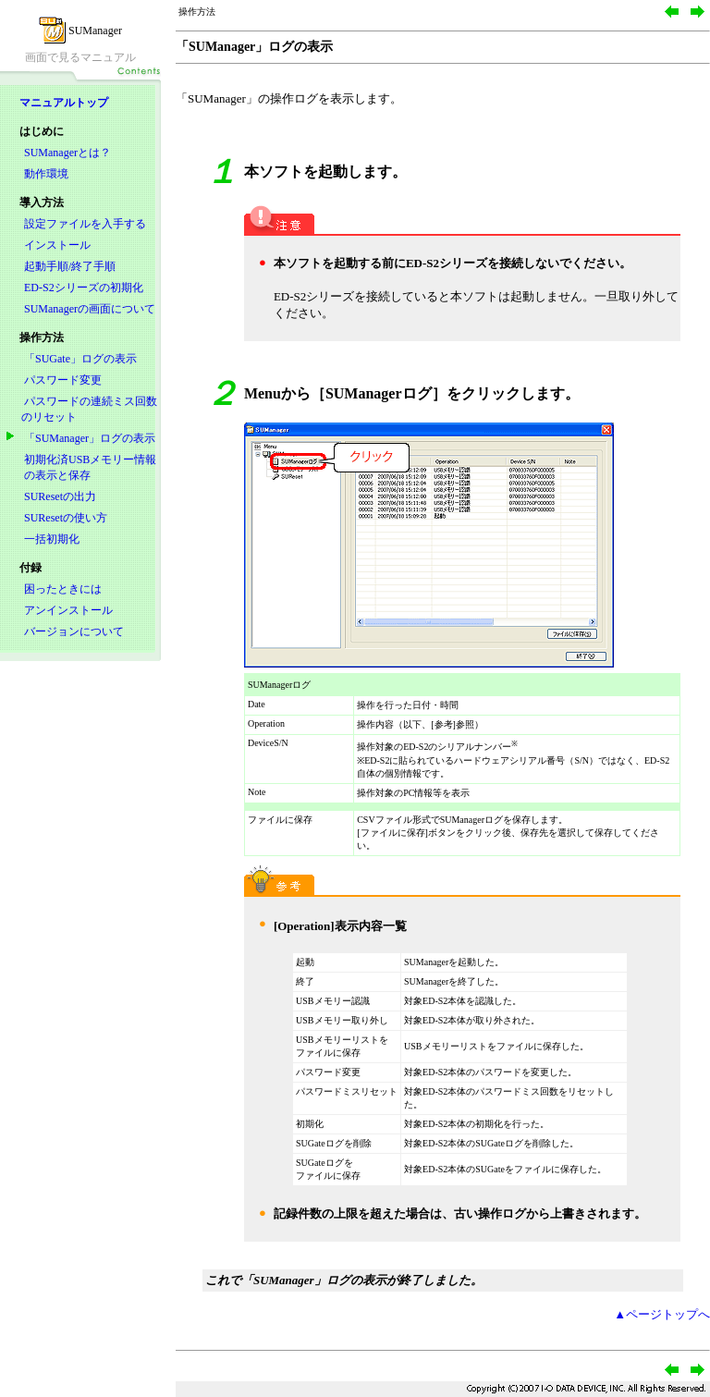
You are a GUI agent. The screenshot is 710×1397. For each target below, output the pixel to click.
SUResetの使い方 (65, 517)
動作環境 (46, 173)
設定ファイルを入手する (85, 223)
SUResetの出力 (60, 496)
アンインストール (68, 610)
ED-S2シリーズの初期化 (83, 287)
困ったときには (63, 588)
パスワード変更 (63, 380)
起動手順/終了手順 (70, 266)
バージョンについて (74, 631)
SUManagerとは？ (67, 152)
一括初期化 (52, 539)
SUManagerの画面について (89, 308)
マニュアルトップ (63, 102)
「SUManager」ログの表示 (89, 438)
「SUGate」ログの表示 (80, 358)
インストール (57, 245)
